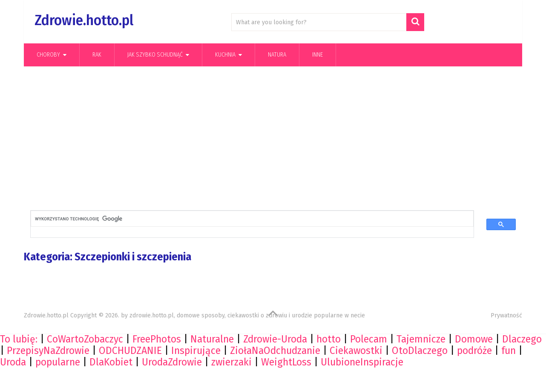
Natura (277, 54)
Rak (96, 54)
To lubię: (18, 339)
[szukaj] (245, 219)
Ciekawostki (356, 351)
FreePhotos (156, 339)
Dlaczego (522, 339)
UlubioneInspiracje (362, 362)
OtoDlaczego (420, 351)
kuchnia (225, 54)
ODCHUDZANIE (130, 351)
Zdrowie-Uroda (275, 339)
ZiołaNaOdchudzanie (275, 351)
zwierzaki (231, 362)
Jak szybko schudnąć (155, 54)
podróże (474, 351)
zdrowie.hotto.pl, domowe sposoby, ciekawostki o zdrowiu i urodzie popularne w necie (247, 315)
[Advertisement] (273, 141)
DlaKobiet (110, 362)
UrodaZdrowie (172, 362)
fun (508, 351)
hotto (328, 339)
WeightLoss (286, 362)
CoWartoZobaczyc (85, 339)
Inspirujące (196, 351)
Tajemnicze (421, 339)
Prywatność (506, 315)
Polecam (368, 339)
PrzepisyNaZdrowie (48, 351)
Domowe (474, 339)
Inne (317, 54)
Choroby (48, 54)
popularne (57, 362)
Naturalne (212, 339)
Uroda (13, 362)
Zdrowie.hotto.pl (83, 20)
